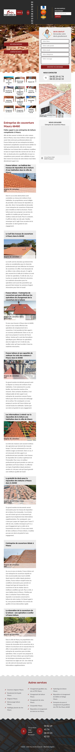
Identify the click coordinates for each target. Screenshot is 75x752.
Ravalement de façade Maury (14, 694)
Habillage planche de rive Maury (15, 709)
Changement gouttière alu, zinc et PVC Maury (38, 690)
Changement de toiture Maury (37, 695)
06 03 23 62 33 (32, 18)
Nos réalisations (16, 44)
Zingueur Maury (12, 699)
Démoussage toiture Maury (13, 703)
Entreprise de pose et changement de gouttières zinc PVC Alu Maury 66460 (61, 704)
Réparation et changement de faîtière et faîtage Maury (61, 696)
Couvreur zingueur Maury (15, 690)
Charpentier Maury (36, 706)
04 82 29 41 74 (32, 7)
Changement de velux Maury (37, 701)
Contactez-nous (16, 52)
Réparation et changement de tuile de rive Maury (38, 710)
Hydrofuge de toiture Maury (60, 690)
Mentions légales (49, 747)
